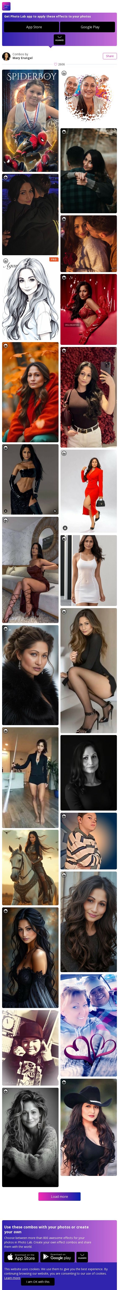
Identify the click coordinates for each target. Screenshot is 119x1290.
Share (110, 56)
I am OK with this (38, 1282)
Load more (59, 1196)
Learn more (12, 1278)
